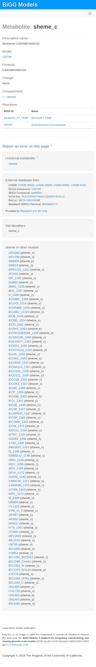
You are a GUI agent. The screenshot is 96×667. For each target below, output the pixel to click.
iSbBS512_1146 (20, 455)
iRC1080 (15, 603)
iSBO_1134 (16, 460)
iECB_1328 (16, 316)
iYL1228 (14, 506)
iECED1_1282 (18, 345)
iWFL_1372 (16, 493)
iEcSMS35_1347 (20, 413)
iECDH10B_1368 (20, 337)
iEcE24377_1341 (20, 341)
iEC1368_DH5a (19, 578)
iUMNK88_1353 (19, 485)
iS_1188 (14, 451)
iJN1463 (14, 586)
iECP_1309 (16, 392)
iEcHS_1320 (17, 354)
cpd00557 (37, 192)
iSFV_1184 (16, 468)
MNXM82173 (49, 204)
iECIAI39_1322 (19, 362)
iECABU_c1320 (19, 312)
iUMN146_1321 (19, 481)
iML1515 (15, 540)
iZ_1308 (14, 498)
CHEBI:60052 (61, 185)
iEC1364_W (17, 565)
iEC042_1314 (18, 303)
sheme (13, 163)
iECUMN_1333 (19, 421)
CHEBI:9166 (78, 185)
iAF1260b (15, 536)
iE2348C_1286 (19, 299)
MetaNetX (26, 211)
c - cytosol (9, 96)
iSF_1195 (15, 278)
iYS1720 (15, 591)
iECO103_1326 (19, 371)
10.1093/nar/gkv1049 (17, 644)
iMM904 (14, 261)
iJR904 (14, 502)
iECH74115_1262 (21, 350)
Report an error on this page (26, 146)
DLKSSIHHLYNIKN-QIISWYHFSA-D (43, 196)
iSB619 (14, 265)
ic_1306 (14, 295)
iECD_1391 (16, 324)
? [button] (51, 146)
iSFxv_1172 (17, 472)
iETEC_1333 (17, 434)
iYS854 (14, 553)
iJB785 (13, 544)
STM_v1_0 (16, 510)
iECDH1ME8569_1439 (24, 333)
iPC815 (14, 273)
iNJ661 (14, 282)
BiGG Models (20, 4)
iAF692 (14, 519)
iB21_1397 (16, 290)
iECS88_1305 (18, 396)
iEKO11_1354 (18, 430)
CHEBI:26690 (26, 185)
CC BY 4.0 (40, 211)
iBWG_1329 (17, 286)
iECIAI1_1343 (18, 358)
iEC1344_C (16, 582)
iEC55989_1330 (20, 307)
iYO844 (14, 531)
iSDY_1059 (16, 464)
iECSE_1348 (17, 405)
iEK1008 (15, 548)
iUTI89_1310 (17, 489)
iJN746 (7, 56)
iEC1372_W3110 (20, 569)
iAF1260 (14, 257)
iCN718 (14, 574)
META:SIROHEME (29, 200)
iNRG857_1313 (19, 447)
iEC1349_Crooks (20, 561)
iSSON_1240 (18, 476)
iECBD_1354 (17, 320)
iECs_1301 (16, 400)
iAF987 (14, 514)
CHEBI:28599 (44, 185)
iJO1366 (14, 252)
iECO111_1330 (19, 375)
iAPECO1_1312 (19, 269)
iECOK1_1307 (18, 383)
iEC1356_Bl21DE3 (21, 557)
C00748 (36, 189)
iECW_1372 (17, 426)
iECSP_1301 (17, 417)
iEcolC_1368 (17, 388)
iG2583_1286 (18, 438)
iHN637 (14, 523)
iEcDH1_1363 (18, 328)
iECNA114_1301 (20, 367)
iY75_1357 (16, 527)
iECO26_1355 (18, 379)
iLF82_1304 (17, 443)
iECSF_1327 (17, 409)
